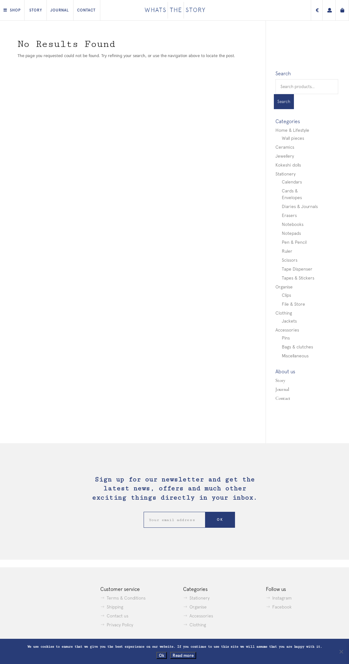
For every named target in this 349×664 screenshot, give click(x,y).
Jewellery (284, 156)
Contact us (117, 615)
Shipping (115, 606)
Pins (286, 337)
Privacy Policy (120, 624)
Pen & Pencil (294, 242)
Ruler (287, 251)
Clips (286, 295)
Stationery (285, 173)
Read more (183, 655)
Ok (161, 655)
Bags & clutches (297, 346)
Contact (86, 10)
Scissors (289, 260)
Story (35, 10)
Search (283, 101)
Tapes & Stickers (298, 277)
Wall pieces (293, 138)
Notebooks (292, 224)
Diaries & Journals (300, 206)
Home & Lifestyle (292, 130)
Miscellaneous (295, 355)
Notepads (291, 233)
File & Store (293, 304)
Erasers (289, 215)
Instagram (282, 598)
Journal (59, 10)
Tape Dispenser (297, 269)
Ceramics (284, 147)
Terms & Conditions (126, 598)
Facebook (282, 606)
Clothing (283, 313)
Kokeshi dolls (288, 165)
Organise (284, 286)
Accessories (287, 329)
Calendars (292, 181)
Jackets (289, 321)
